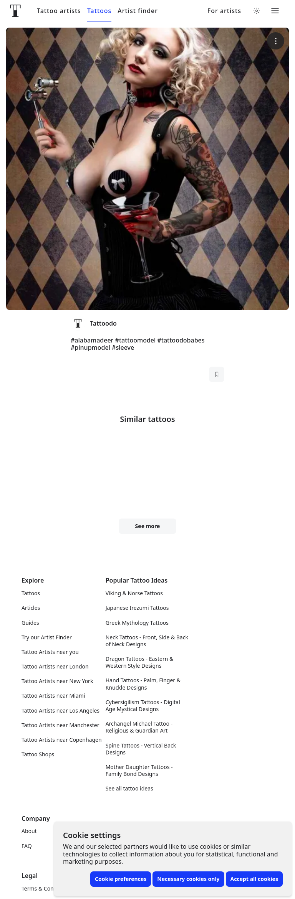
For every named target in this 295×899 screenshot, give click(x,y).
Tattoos (99, 11)
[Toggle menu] (275, 10)
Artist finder (138, 11)
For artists (224, 11)
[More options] (275, 40)
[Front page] (15, 10)
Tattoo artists (59, 11)
